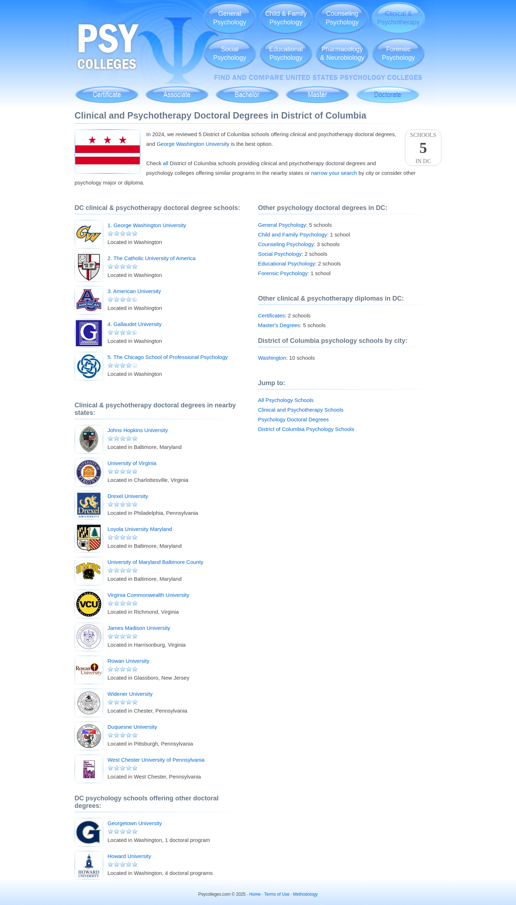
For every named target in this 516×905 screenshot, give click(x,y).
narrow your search (334, 173)
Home (255, 894)
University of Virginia (132, 463)
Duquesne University (132, 727)
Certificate (107, 91)
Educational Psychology (286, 263)
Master (317, 91)
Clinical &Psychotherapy (398, 18)
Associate (177, 91)
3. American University (134, 291)
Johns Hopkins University (138, 430)
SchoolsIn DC (423, 148)
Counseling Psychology (286, 244)
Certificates (271, 315)
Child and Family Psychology (292, 234)
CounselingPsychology (342, 18)
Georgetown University (135, 823)
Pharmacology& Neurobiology (342, 53)
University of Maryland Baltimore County (156, 562)
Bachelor (247, 91)
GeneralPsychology (229, 18)
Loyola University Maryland (140, 529)
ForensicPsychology (398, 53)
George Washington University (193, 144)
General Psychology (282, 225)
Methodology (305, 894)
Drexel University (128, 496)
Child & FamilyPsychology (286, 18)
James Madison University (139, 628)
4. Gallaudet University (135, 324)
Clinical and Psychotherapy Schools (300, 410)
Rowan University (128, 661)
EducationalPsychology (286, 53)
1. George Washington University (147, 225)
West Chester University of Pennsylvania (156, 760)
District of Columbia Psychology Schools (306, 429)
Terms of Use (277, 894)
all (165, 163)
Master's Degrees (279, 325)
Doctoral (387, 91)
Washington (272, 358)
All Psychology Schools (286, 400)
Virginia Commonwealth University (148, 595)
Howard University (129, 856)
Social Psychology (280, 254)
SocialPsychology (229, 53)
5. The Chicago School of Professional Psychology (168, 357)
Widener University (130, 694)
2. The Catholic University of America (152, 258)
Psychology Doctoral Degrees (293, 419)
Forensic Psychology (282, 273)
